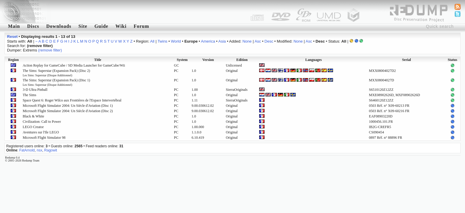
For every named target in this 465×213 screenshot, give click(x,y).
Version (208, 60)
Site (83, 26)
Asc (257, 41)
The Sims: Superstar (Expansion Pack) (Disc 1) (56, 82)
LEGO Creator (33, 127)
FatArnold (27, 150)
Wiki (121, 26)
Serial (406, 60)
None (246, 41)
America (208, 41)
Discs (33, 26)
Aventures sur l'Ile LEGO (41, 132)
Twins (162, 41)
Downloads (58, 26)
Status (452, 60)
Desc (269, 41)
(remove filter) (50, 50)
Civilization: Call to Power (42, 122)
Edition (242, 60)
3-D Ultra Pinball (35, 90)
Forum (141, 26)
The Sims (29, 95)
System (182, 60)
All (152, 41)
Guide (101, 26)
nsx (39, 150)
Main (14, 26)
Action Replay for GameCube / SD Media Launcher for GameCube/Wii (74, 65)
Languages (313, 60)
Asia (222, 41)
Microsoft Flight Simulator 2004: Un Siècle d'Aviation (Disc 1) (68, 106)
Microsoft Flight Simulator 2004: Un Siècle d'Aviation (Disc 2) (68, 111)
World (176, 41)
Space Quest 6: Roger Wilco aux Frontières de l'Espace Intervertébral (72, 100)
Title (97, 60)
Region (13, 60)
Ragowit (50, 150)
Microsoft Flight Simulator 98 (44, 137)
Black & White (33, 116)
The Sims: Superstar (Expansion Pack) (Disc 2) (56, 73)
